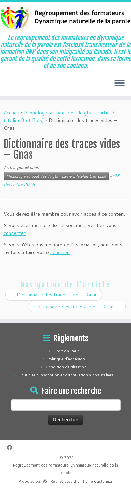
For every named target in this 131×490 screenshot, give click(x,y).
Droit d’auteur (66, 351)
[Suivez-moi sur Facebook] (11, 447)
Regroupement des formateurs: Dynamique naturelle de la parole (65, 468)
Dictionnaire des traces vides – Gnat (77, 306)
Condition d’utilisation (66, 367)
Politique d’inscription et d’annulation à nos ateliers (66, 375)
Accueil (11, 112)
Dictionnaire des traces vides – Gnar (53, 294)
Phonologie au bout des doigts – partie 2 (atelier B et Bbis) (56, 176)
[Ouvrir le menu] (119, 84)
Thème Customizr (96, 481)
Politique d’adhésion (66, 359)
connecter (14, 233)
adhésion (60, 252)
